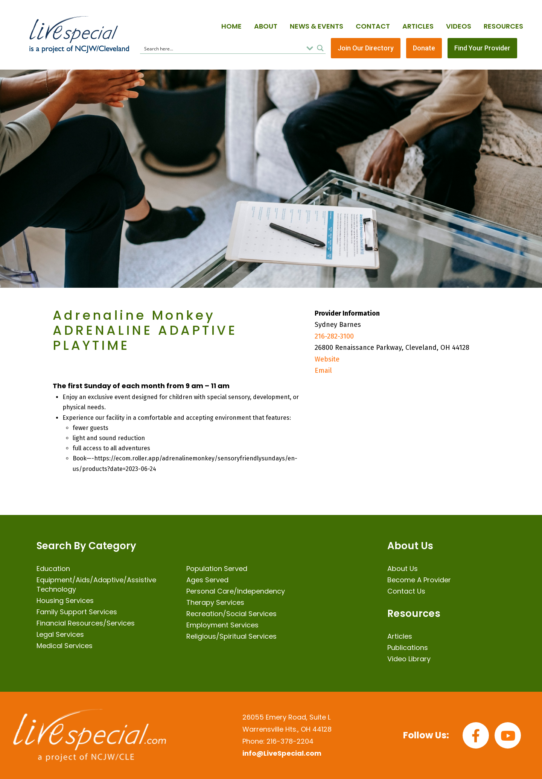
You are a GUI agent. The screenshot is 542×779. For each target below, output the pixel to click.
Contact (373, 26)
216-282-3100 (334, 336)
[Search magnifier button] (320, 48)
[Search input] (222, 48)
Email (323, 370)
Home (231, 26)
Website (327, 359)
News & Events (316, 26)
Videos (458, 26)
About (265, 26)
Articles (418, 26)
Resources (503, 26)
